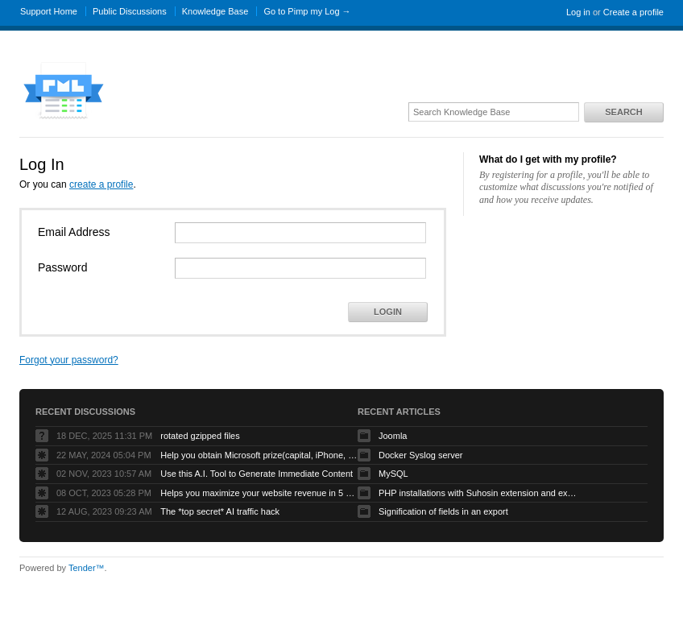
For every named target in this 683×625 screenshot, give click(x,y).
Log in (578, 12)
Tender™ (86, 568)
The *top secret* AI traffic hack (219, 511)
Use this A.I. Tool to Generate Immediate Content (256, 473)
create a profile (101, 184)
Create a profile (633, 12)
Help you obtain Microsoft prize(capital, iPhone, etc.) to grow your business (261, 455)
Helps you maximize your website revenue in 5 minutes (261, 493)
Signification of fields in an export (443, 511)
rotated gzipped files (199, 436)
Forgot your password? (68, 360)
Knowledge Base (215, 11)
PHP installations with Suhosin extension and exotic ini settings (479, 493)
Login (388, 312)
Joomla (393, 436)
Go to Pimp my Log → (306, 11)
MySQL (393, 473)
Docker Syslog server (421, 455)
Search (623, 112)
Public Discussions (130, 11)
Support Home (48, 11)
